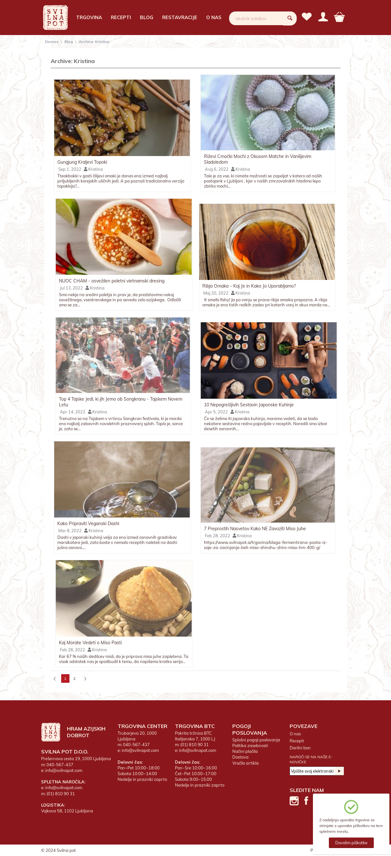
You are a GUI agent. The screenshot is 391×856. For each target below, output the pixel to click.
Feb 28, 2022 (217, 535)
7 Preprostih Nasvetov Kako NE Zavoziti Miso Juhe (255, 528)
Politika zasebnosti (250, 745)
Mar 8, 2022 (69, 530)
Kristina (93, 169)
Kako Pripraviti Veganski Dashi (88, 523)
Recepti (121, 17)
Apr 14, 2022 (72, 411)
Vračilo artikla (245, 763)
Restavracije (179, 17)
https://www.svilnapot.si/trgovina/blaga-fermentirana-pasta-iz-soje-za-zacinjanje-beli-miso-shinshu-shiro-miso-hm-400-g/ (266, 545)
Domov (52, 41)
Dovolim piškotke (351, 842)
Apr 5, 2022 (216, 411)
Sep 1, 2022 (69, 169)
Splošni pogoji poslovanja (256, 739)
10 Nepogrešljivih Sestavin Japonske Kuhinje (249, 405)
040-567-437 (60, 764)
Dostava (240, 757)
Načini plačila (245, 751)
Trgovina (89, 17)
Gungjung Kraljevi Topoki (82, 162)
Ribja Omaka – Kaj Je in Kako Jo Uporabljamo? (249, 286)
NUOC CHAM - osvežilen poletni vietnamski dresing (111, 281)
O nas (213, 17)
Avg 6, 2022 (216, 169)
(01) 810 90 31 (61, 793)
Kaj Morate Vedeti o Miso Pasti (90, 643)
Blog (146, 17)
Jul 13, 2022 (71, 287)
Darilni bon (300, 747)
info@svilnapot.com (63, 770)
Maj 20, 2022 (215, 293)
